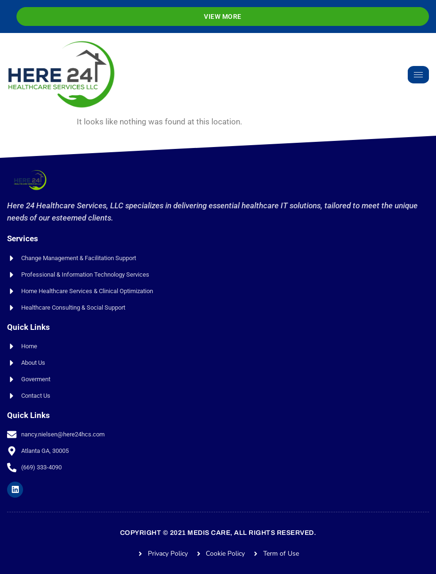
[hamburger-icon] (418, 74)
